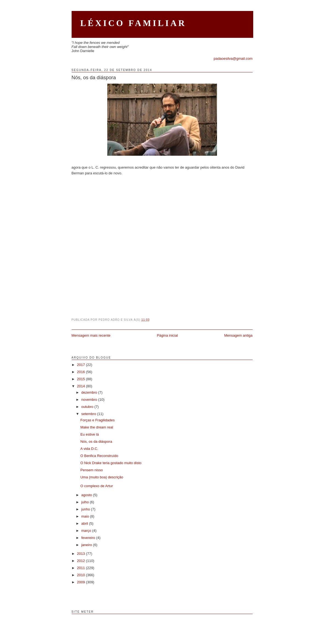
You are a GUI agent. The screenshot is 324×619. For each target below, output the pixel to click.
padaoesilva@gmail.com (233, 58)
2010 (81, 575)
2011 (81, 568)
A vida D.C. (89, 449)
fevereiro (88, 538)
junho (86, 509)
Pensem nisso (91, 470)
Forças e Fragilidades (97, 420)
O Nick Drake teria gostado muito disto (111, 463)
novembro (89, 399)
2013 (81, 554)
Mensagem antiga (238, 335)
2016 (81, 372)
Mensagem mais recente (91, 335)
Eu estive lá (89, 434)
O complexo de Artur (96, 486)
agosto (87, 495)
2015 (81, 379)
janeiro (87, 545)
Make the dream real (96, 427)
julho (85, 502)
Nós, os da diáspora (94, 77)
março (86, 531)
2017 (81, 365)
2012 (81, 561)
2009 (81, 582)
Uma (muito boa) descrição (101, 477)
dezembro (89, 392)
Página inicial (167, 335)
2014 (81, 386)
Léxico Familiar (133, 23)
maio (85, 516)
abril (85, 523)
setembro (89, 414)
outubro (87, 407)
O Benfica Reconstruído (99, 456)
